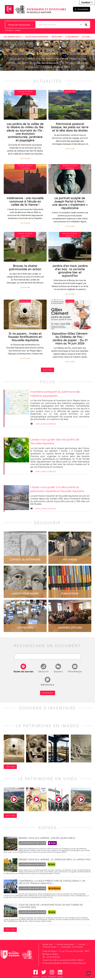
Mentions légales (50, 947)
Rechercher (47, 693)
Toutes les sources (23, 671)
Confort (87, 2)
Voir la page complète (45, 424)
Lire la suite (25, 158)
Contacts (82, 944)
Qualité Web (47, 944)
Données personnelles (65, 944)
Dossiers (58, 671)
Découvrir (43, 671)
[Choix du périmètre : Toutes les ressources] (20, 24)
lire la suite (25, 548)
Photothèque (75, 671)
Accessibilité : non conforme (72, 947)
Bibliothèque (47, 684)
